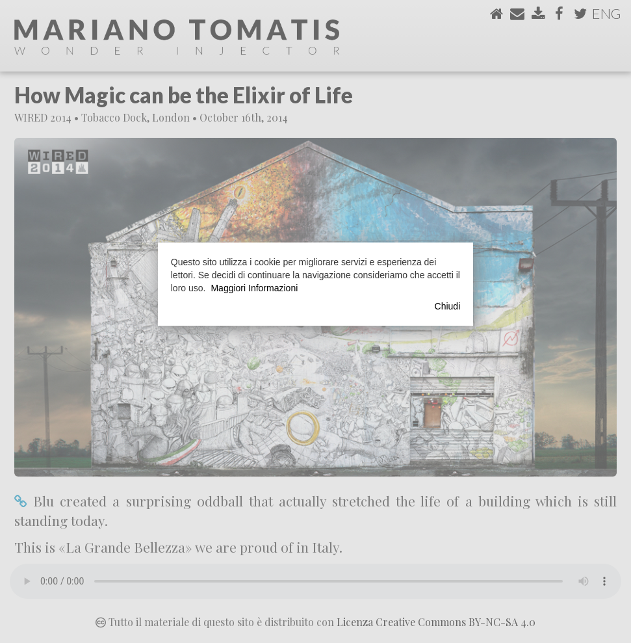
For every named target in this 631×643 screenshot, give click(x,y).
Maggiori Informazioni (254, 288)
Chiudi (448, 306)
